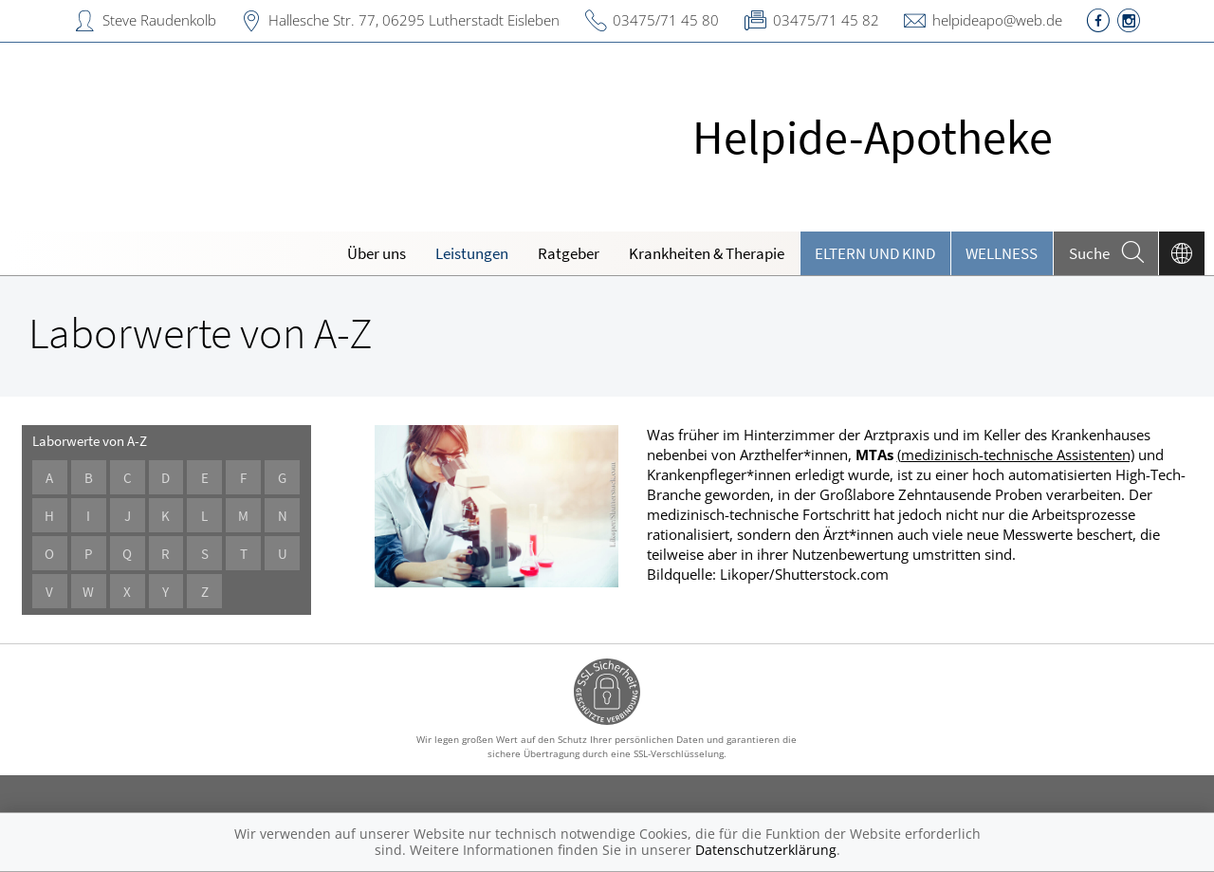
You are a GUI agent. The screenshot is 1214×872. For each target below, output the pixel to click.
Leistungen (471, 253)
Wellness (1002, 253)
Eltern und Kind (875, 253)
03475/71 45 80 (666, 19)
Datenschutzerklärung (766, 850)
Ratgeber (568, 253)
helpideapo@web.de (997, 19)
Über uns (376, 253)
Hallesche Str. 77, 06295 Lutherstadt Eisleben (414, 19)
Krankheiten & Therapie (706, 253)
